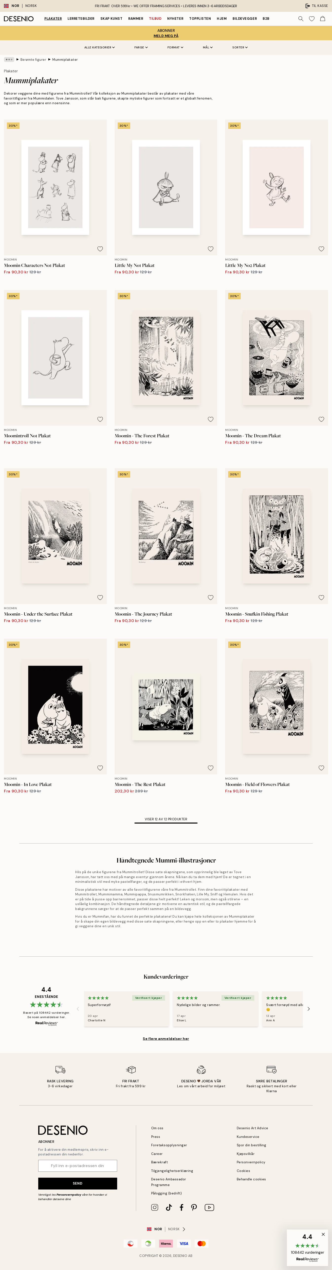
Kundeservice (248, 1137)
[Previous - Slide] (78, 1009)
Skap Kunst (111, 19)
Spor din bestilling (251, 1145)
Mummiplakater (65, 59)
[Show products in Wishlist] (311, 19)
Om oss (157, 1128)
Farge (141, 47)
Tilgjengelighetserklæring (172, 1171)
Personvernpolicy (68, 1195)
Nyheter (175, 19)
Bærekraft (159, 1162)
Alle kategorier (99, 47)
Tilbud (155, 19)
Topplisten (200, 19)
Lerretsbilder (81, 19)
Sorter (240, 47)
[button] (307, 1248)
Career (157, 1154)
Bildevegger (245, 19)
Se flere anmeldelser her (166, 1038)
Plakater (53, 19)
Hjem (222, 19)
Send (77, 1183)
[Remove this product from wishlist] (100, 248)
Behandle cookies (251, 1179)
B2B (266, 19)
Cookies (243, 1171)
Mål (208, 47)
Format (175, 47)
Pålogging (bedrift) (166, 1193)
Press (155, 1137)
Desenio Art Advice (252, 1128)
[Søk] (300, 19)
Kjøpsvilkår (246, 1154)
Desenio (180, 1256)
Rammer (135, 19)
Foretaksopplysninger (169, 1145)
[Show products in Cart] (322, 19)
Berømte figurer (33, 59)
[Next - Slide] (309, 1009)
